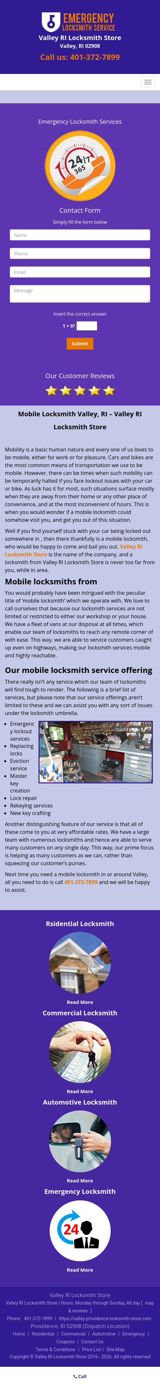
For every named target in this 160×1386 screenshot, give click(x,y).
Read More (80, 1002)
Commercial (73, 1333)
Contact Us (92, 1341)
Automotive (104, 1333)
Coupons (65, 1341)
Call (80, 1376)
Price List (91, 1349)
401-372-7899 (95, 56)
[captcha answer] (86, 326)
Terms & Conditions (55, 1349)
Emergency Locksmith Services (80, 121)
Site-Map (115, 1349)
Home (19, 1333)
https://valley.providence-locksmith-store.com (105, 1318)
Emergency (133, 1333)
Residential (43, 1333)
